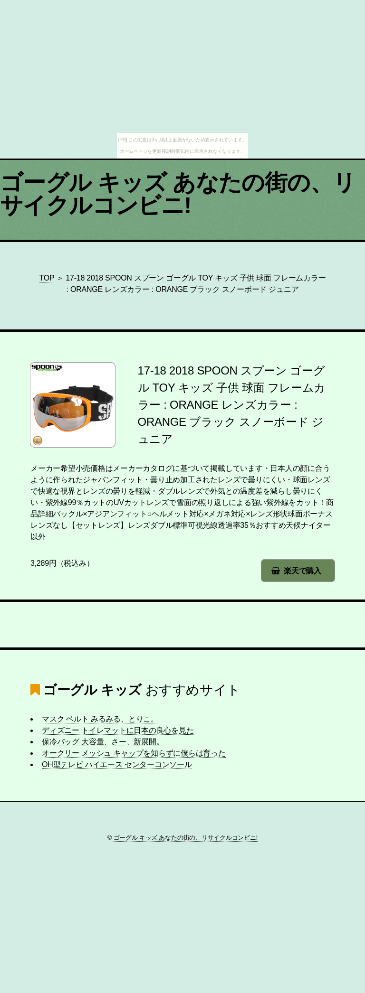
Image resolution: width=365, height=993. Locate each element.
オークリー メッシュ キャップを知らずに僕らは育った (134, 753)
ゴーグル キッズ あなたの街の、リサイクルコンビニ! (177, 194)
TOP (47, 278)
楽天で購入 (302, 571)
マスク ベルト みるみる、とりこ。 (100, 719)
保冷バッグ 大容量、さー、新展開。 (102, 742)
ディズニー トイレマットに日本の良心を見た (117, 730)
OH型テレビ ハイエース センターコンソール (117, 764)
